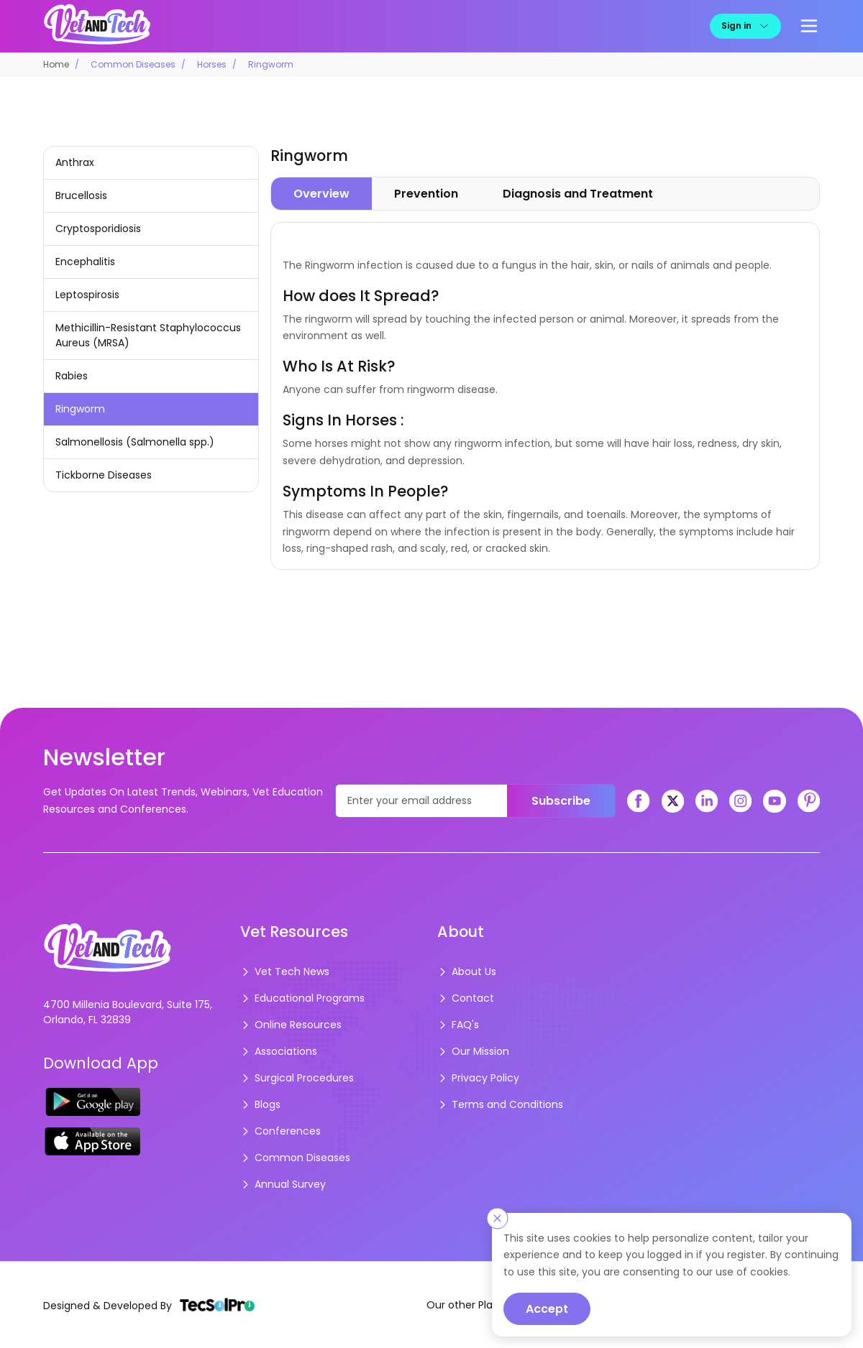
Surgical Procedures (297, 1078)
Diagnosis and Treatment (578, 193)
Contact (465, 998)
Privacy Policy (478, 1078)
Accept (547, 1309)
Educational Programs (302, 998)
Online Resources (291, 1024)
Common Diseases (133, 64)
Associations (278, 1051)
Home (56, 64)
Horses (212, 64)
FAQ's (458, 1024)
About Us (466, 971)
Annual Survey (283, 1184)
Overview (321, 193)
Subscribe (560, 801)
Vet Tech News (284, 971)
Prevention (426, 193)
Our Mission (473, 1051)
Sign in (745, 25)
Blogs (260, 1104)
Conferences (280, 1131)
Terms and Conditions (500, 1104)
